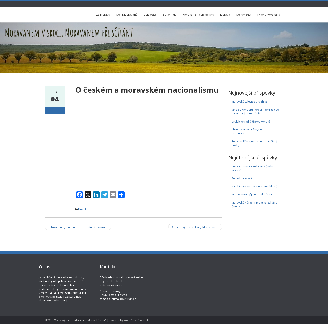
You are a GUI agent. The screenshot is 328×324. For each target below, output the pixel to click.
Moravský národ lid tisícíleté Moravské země (80, 320)
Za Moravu (103, 14)
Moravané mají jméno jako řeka (252, 194)
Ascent (144, 320)
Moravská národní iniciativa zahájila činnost (254, 204)
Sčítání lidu (170, 14)
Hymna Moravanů (268, 14)
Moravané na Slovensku (198, 14)
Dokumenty (243, 14)
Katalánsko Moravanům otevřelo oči (255, 186)
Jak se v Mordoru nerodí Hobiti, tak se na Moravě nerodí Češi (255, 111)
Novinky (83, 209)
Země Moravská (242, 178)
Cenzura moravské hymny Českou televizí (253, 168)
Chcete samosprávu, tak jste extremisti (250, 131)
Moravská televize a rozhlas (250, 101)
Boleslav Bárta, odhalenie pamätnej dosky (254, 143)
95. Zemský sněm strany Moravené (195, 227)
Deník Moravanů (126, 14)
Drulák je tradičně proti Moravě (251, 121)
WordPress (130, 320)
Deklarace (150, 14)
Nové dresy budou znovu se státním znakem (78, 227)
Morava (225, 14)
